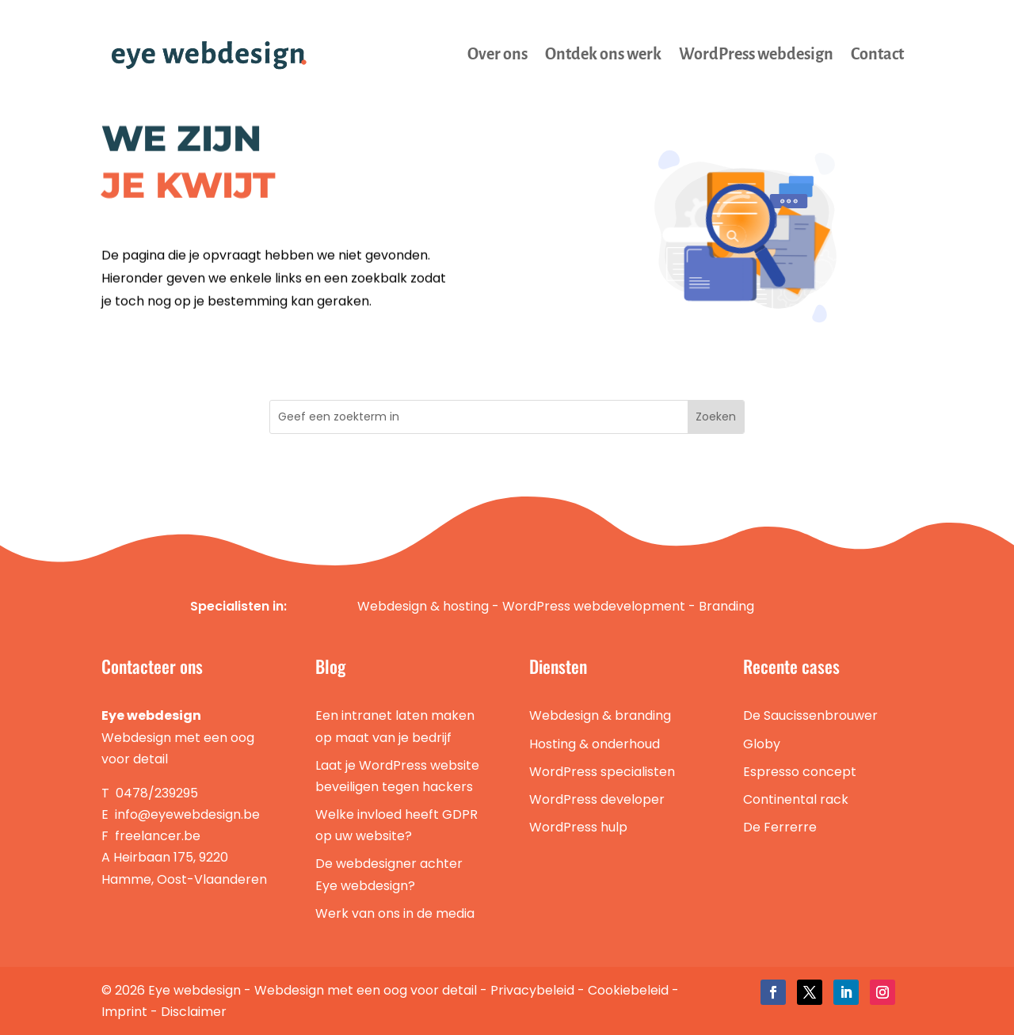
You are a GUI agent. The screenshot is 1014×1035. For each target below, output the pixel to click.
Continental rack (795, 799)
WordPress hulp (578, 827)
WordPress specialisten (602, 772)
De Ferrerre (780, 827)
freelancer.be (157, 836)
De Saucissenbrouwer (810, 715)
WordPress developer (597, 799)
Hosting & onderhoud (594, 744)
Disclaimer (194, 1012)
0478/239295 (157, 793)
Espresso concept (799, 772)
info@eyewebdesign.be (187, 814)
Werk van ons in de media (395, 913)
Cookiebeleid (628, 990)
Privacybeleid (532, 990)
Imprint (124, 1012)
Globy (761, 744)
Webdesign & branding (600, 715)
